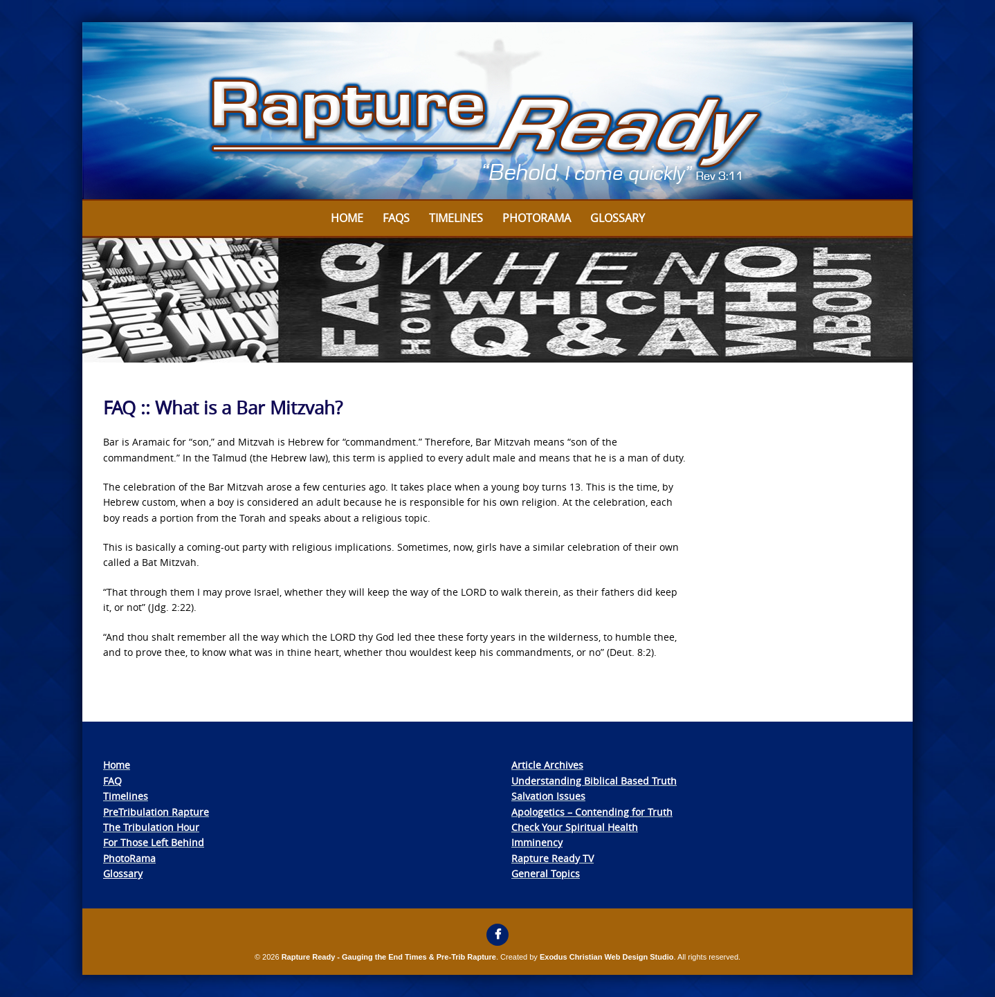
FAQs (396, 218)
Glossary (617, 218)
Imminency (537, 842)
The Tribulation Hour (151, 827)
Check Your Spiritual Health (574, 827)
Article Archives (547, 764)
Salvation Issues (548, 796)
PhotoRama (129, 858)
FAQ (112, 780)
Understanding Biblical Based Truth (594, 780)
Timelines (456, 218)
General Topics (545, 873)
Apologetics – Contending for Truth (592, 811)
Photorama (536, 218)
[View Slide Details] (497, 111)
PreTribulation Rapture (156, 811)
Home (347, 218)
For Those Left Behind (153, 842)
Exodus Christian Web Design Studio (607, 957)
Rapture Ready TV (552, 858)
